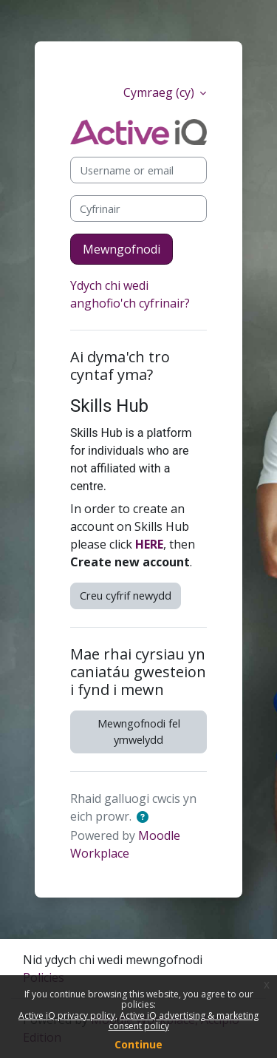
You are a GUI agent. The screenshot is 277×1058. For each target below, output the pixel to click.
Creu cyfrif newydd (125, 595)
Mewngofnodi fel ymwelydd (139, 731)
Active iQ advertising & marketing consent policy (184, 1020)
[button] (145, 818)
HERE (149, 544)
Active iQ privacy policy (66, 1015)
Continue (138, 1044)
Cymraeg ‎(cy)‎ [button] (160, 92)
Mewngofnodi (121, 249)
